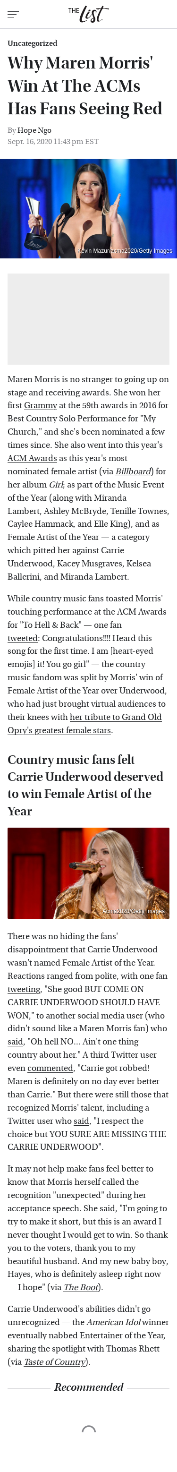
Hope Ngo (34, 130)
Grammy (40, 406)
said (15, 1042)
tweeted (23, 638)
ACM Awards (32, 458)
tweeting (24, 989)
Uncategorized (32, 43)
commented (50, 1068)
